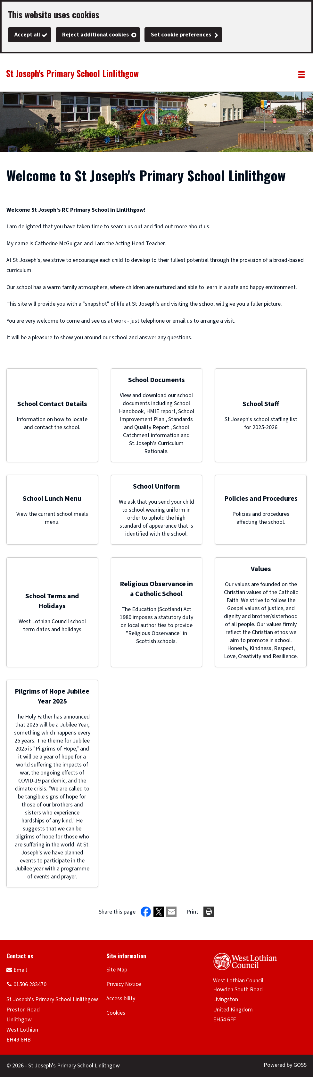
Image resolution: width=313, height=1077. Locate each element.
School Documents (156, 380)
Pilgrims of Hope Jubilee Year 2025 (52, 696)
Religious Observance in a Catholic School (156, 589)
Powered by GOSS (285, 1065)
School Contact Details (52, 404)
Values (261, 569)
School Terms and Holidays (52, 601)
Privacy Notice (123, 984)
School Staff (261, 404)
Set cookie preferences (181, 35)
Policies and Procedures (261, 499)
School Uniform (156, 486)
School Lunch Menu (52, 499)
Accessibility (120, 998)
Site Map (116, 970)
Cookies (115, 1013)
